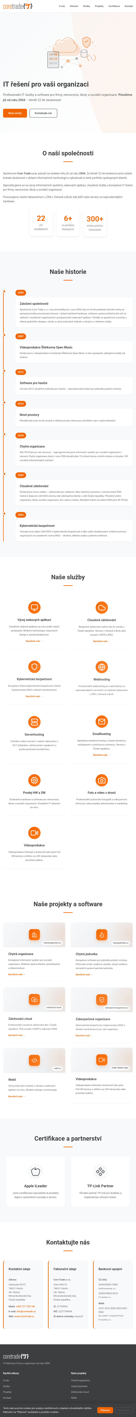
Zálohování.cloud (80, 1392)
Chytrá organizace (80, 1380)
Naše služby (15, 113)
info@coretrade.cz (26, 1312)
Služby (86, 6)
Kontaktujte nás (43, 113)
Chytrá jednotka (79, 1386)
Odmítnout (124, 1410)
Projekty (99, 6)
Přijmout (105, 1410)
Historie (74, 6)
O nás (62, 6)
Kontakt (129, 6)
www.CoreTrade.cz (24, 1317)
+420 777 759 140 (25, 1307)
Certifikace (114, 6)
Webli (74, 1397)
